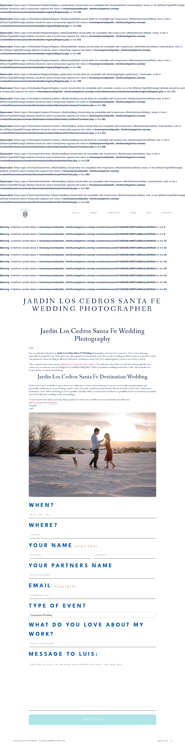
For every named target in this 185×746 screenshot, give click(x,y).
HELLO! (76, 213)
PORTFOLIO (114, 213)
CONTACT (167, 213)
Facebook (37, 403)
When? (42, 505)
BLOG (133, 213)
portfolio (63, 364)
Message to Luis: (63, 654)
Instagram (52, 403)
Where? (43, 525)
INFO (149, 213)
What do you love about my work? (86, 630)
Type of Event (58, 606)
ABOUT (94, 213)
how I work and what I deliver (81, 364)
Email (53, 586)
